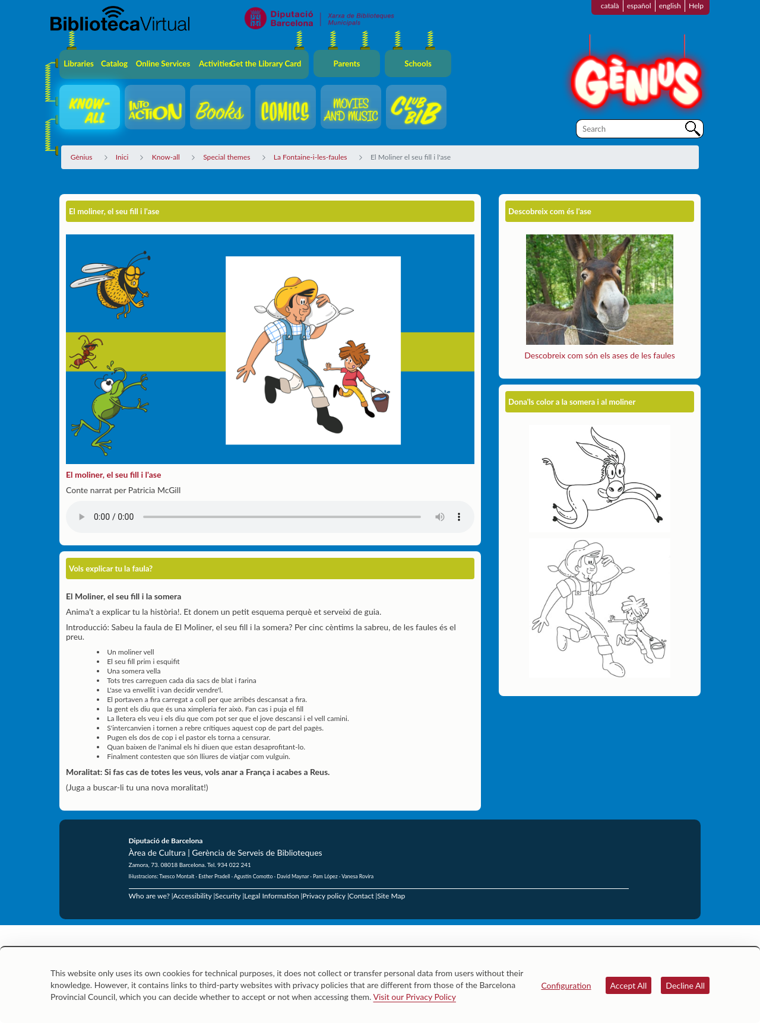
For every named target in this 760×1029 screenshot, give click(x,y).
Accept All (628, 985)
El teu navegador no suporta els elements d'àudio (270, 517)
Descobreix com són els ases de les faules (599, 355)
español (639, 5)
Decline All (685, 985)
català (610, 5)
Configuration (566, 985)
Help (696, 5)
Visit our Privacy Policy (414, 997)
